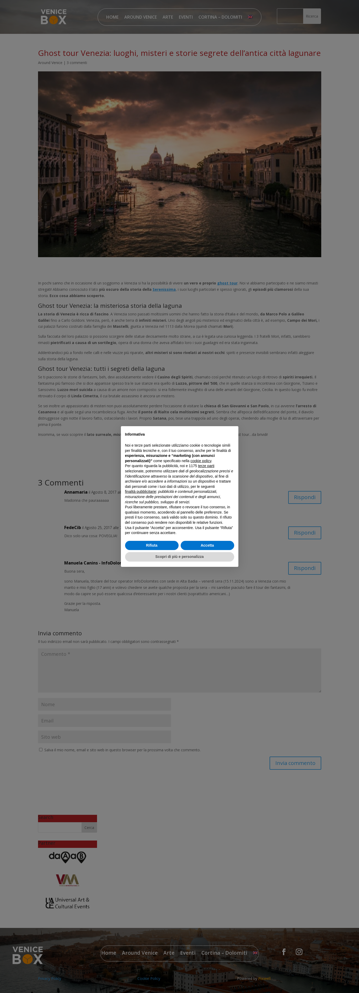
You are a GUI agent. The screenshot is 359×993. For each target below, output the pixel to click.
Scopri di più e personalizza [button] (179, 556)
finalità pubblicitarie (140, 491)
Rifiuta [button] (152, 545)
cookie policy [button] (200, 461)
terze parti (206, 466)
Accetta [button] (207, 545)
